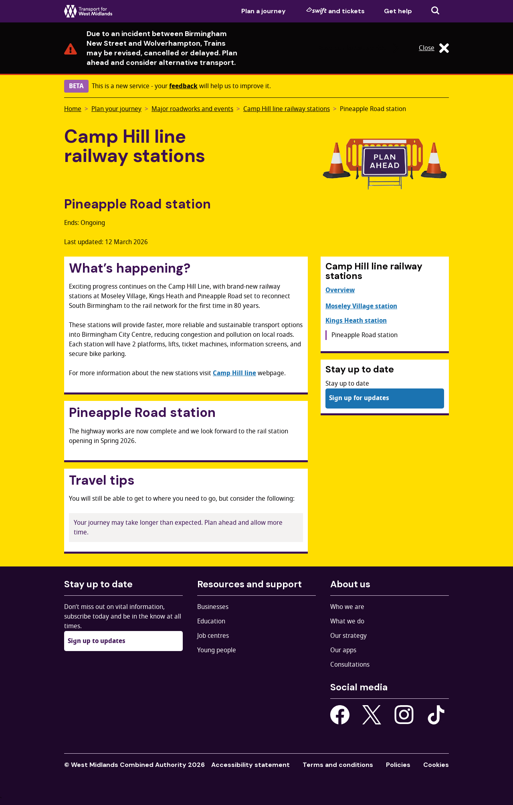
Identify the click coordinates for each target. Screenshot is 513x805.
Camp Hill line (234, 373)
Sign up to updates (96, 641)
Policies (398, 765)
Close (434, 48)
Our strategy (348, 636)
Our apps (343, 650)
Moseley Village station (361, 306)
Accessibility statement (250, 765)
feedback (183, 86)
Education (211, 621)
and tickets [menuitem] (335, 10)
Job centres (213, 636)
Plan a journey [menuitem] (263, 11)
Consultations (350, 664)
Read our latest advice (359, 48)
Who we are (347, 607)
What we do (347, 621)
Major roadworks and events (192, 109)
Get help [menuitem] (398, 11)
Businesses (212, 607)
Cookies (436, 765)
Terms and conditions (338, 765)
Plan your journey (116, 109)
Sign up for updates (359, 398)
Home (72, 109)
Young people (216, 650)
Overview (340, 290)
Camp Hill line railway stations (286, 109)
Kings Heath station (356, 321)
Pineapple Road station (373, 109)
